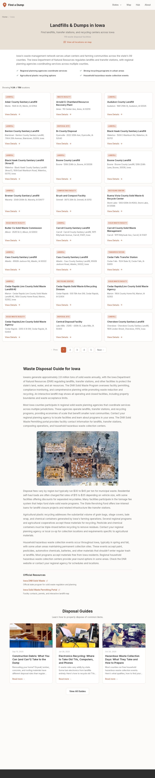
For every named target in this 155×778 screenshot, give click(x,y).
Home (4, 17)
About (148, 5)
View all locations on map (78, 42)
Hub (138, 5)
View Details (12, 114)
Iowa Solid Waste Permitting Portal (41, 590)
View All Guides (77, 691)
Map (129, 5)
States (117, 5)
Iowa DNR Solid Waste (35, 581)
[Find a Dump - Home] (13, 4)
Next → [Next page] (100, 350)
